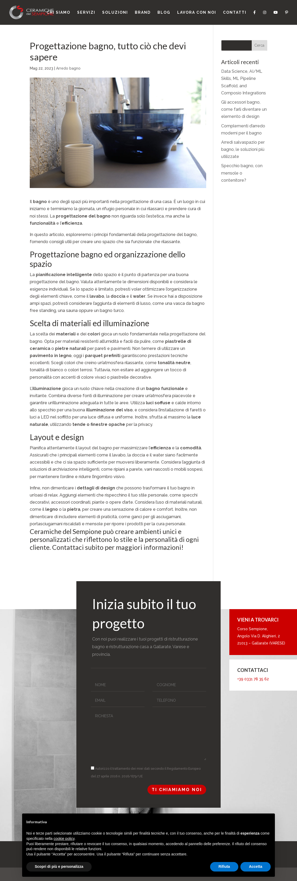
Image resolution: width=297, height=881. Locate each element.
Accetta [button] (255, 866)
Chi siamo (58, 13)
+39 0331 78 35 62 (253, 679)
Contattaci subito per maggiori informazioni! (118, 547)
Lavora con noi (196, 13)
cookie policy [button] (64, 838)
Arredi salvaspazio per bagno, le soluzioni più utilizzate (243, 149)
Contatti (234, 13)
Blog (163, 13)
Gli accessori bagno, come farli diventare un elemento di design (244, 109)
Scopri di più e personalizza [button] (59, 866)
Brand (143, 13)
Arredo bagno (68, 68)
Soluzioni (115, 13)
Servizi (86, 13)
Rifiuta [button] (224, 866)
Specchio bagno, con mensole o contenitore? (242, 172)
